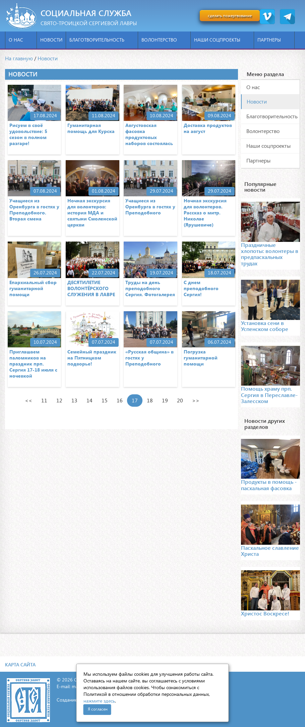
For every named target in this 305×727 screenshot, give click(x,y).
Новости (51, 40)
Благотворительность (101, 40)
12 (59, 400)
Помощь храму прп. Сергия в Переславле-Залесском (269, 394)
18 (150, 400)
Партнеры (274, 40)
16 (120, 400)
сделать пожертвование (230, 15)
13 (74, 400)
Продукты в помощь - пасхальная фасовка (269, 484)
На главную (19, 58)
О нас (21, 40)
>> (195, 400)
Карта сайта (20, 664)
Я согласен (98, 709)
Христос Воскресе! (265, 613)
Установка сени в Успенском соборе (264, 325)
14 (89, 400)
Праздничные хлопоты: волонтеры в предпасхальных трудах (269, 254)
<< (28, 400)
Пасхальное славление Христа (270, 550)
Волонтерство (164, 40)
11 (44, 400)
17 (135, 400)
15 (105, 400)
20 (180, 400)
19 (165, 400)
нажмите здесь (99, 701)
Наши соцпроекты (222, 40)
